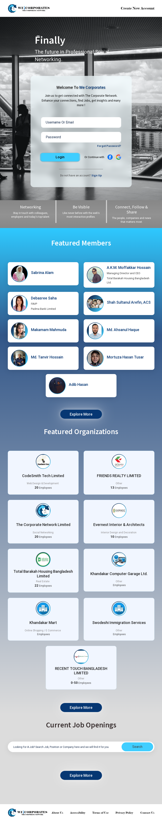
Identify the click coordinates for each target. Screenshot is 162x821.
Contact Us (147, 812)
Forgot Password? (109, 146)
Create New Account (137, 8)
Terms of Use (100, 812)
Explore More (81, 414)
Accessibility (78, 812)
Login (60, 157)
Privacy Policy (124, 812)
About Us (58, 812)
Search (137, 747)
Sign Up (96, 175)
